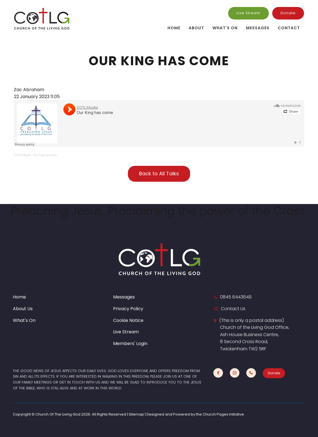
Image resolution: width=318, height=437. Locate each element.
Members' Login (130, 343)
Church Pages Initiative (223, 414)
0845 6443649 (236, 297)
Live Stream (248, 13)
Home (174, 28)
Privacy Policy (128, 308)
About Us (23, 308)
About (196, 28)
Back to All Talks (159, 173)
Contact (289, 28)
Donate (288, 13)
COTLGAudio (22, 155)
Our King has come (45, 155)
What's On (225, 28)
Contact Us (233, 308)
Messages (257, 28)
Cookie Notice (128, 320)
